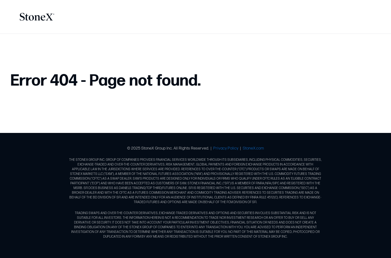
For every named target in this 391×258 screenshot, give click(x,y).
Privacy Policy (225, 148)
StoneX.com (253, 148)
